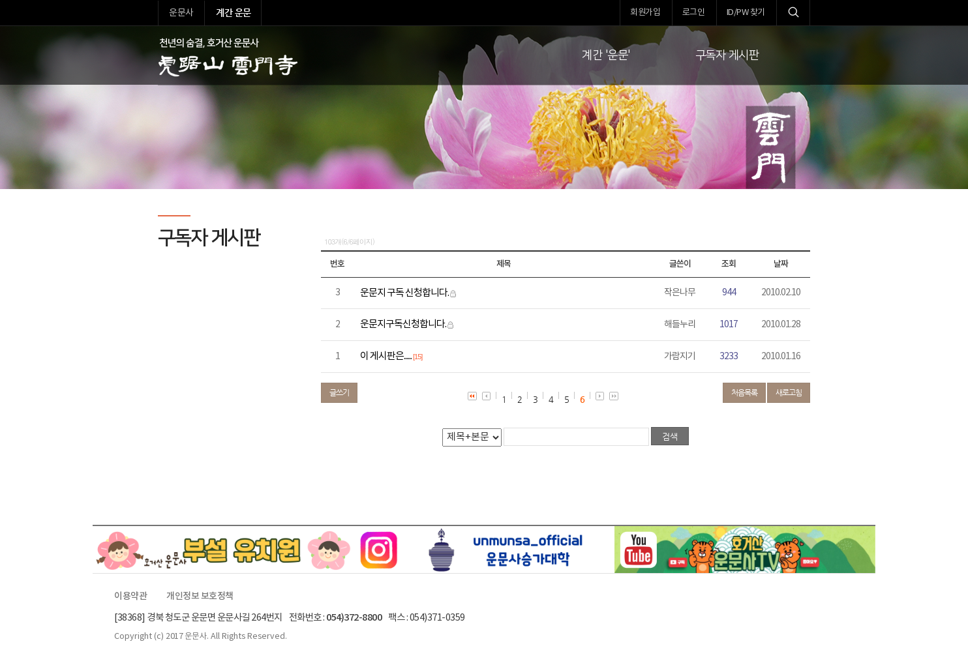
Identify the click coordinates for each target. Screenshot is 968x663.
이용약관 (130, 596)
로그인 (693, 13)
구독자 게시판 (727, 55)
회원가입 (645, 13)
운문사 (181, 13)
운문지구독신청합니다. (403, 324)
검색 (792, 12)
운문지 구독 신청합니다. (404, 293)
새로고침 (789, 392)
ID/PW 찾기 (746, 13)
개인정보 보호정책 (200, 596)
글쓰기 (339, 392)
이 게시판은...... (386, 356)
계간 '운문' (606, 55)
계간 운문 (233, 12)
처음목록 (744, 392)
